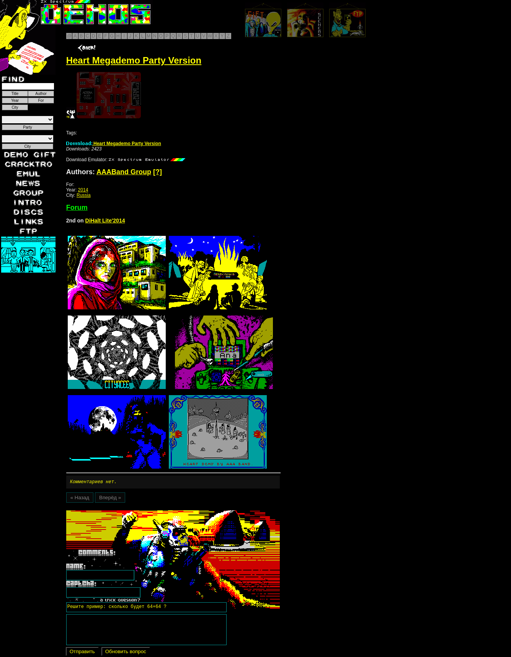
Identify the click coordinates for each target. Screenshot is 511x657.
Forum (77, 207)
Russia (84, 195)
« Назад (79, 499)
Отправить (82, 652)
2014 (83, 190)
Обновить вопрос (125, 652)
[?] (157, 172)
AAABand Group (123, 172)
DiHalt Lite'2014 (105, 220)
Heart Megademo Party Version (113, 143)
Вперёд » (110, 499)
